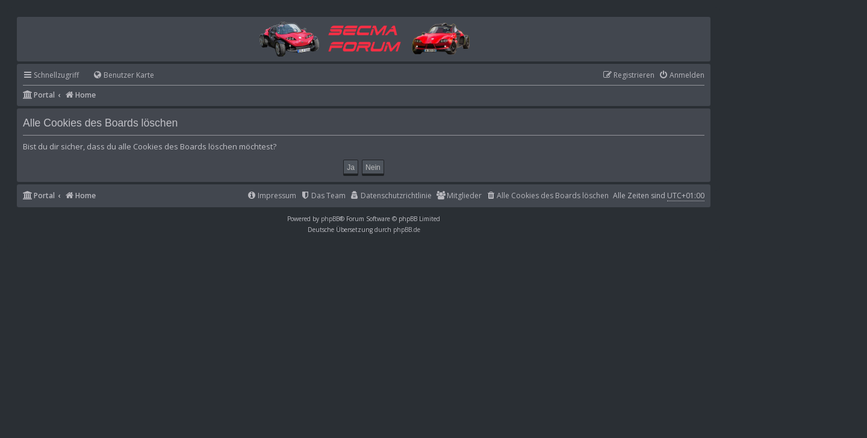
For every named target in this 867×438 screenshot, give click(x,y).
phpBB (330, 218)
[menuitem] (118, 75)
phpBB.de (406, 229)
